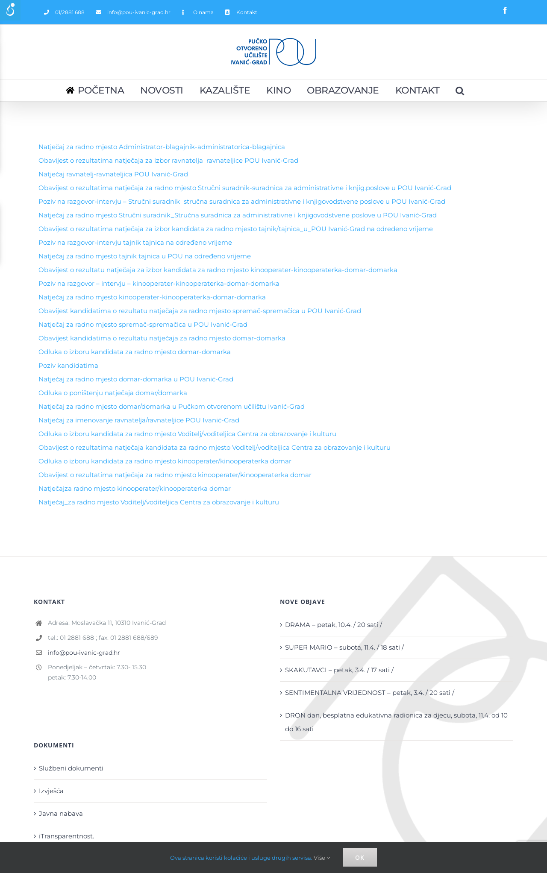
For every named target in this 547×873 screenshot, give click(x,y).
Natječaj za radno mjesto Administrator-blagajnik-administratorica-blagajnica (161, 147)
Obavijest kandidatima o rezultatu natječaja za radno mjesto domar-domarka (161, 338)
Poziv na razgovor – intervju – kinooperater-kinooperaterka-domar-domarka (158, 283)
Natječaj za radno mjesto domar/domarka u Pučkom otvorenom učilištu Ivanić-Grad (171, 406)
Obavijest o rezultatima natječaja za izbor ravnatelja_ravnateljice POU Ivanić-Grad (168, 160)
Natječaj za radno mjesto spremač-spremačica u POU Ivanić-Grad (142, 324)
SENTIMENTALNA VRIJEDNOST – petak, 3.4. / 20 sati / (369, 692)
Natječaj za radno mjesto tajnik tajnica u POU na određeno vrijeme (144, 256)
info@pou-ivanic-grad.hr (84, 652)
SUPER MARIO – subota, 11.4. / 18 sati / (344, 647)
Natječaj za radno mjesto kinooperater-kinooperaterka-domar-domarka (152, 297)
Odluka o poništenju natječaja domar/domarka (112, 393)
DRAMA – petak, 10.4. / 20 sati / (333, 625)
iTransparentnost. (66, 836)
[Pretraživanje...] (460, 90)
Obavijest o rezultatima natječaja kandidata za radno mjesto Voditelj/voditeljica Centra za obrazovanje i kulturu (214, 447)
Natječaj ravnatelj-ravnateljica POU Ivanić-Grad (113, 174)
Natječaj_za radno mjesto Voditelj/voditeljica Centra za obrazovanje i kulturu (158, 502)
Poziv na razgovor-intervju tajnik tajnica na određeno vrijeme (135, 242)
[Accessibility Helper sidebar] (10, 10)
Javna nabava (61, 813)
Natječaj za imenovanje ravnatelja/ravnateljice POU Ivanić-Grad (138, 420)
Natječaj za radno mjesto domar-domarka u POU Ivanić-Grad (135, 379)
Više (322, 857)
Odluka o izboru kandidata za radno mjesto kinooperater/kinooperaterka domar (164, 461)
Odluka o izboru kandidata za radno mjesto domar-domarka (134, 352)
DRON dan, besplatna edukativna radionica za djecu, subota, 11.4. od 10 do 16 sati (396, 722)
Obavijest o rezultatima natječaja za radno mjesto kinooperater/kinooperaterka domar (175, 475)
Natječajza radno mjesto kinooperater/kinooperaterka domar (134, 488)
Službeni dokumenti (71, 768)
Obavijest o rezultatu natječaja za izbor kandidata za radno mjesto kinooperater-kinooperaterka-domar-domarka (217, 270)
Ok (360, 857)
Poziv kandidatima (68, 365)
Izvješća (51, 791)
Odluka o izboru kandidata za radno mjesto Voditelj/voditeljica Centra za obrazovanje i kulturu (187, 434)
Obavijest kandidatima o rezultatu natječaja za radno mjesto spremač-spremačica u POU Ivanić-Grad (199, 311)
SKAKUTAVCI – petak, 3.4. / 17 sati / (339, 670)
